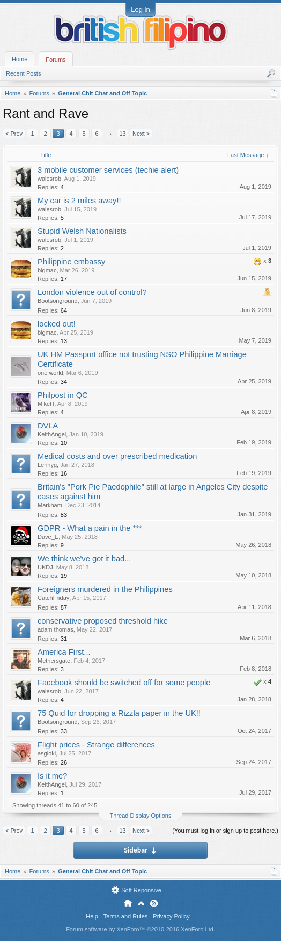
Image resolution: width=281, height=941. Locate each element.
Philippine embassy (71, 261)
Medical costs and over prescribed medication (117, 456)
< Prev (14, 133)
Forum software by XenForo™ (140, 929)
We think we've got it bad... (84, 558)
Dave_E (48, 537)
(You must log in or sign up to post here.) (225, 830)
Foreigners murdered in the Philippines (105, 589)
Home (19, 59)
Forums (55, 59)
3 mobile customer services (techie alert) (108, 170)
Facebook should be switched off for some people (124, 682)
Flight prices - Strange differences (96, 744)
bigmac (47, 270)
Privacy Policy (171, 916)
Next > (141, 133)
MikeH (46, 404)
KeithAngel (52, 434)
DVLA (48, 425)
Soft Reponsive (141, 890)
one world (50, 372)
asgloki (47, 753)
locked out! (57, 324)
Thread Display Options (141, 815)
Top (141, 903)
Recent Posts (23, 73)
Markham (50, 505)
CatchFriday (53, 598)
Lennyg (47, 465)
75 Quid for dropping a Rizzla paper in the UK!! (119, 713)
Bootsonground (58, 301)
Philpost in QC (63, 395)
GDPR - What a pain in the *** (90, 528)
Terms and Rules (125, 916)
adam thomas (55, 629)
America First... (64, 652)
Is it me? (52, 776)
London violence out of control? (92, 292)
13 (122, 133)
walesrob (49, 178)
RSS (154, 903)
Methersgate (54, 660)
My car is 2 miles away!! (79, 200)
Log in (140, 9)
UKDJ (45, 567)
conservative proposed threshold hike (103, 621)
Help (92, 916)
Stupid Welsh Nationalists (82, 231)
